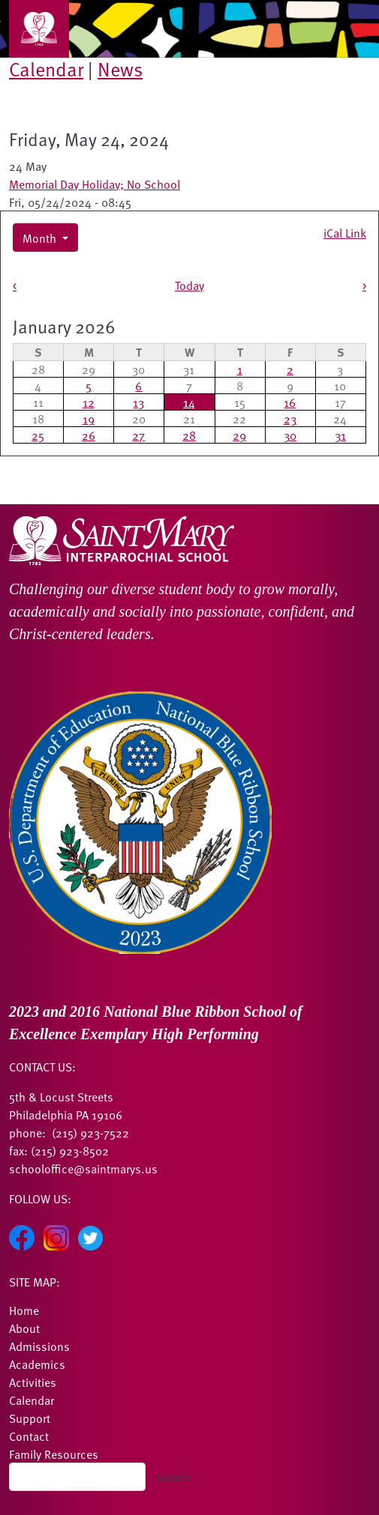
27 (138, 434)
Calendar (46, 68)
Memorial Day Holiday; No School (94, 183)
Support (29, 1417)
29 (239, 434)
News (120, 68)
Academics (37, 1363)
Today (189, 284)
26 (88, 434)
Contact (29, 1435)
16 (290, 401)
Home (24, 1309)
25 (38, 434)
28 (189, 434)
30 (290, 434)
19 (89, 418)
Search (173, 1477)
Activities (32, 1381)
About (24, 1327)
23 (290, 418)
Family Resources (53, 1453)
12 (89, 401)
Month (41, 237)
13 (138, 401)
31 (340, 434)
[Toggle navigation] (39, 29)
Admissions (39, 1345)
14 (189, 401)
